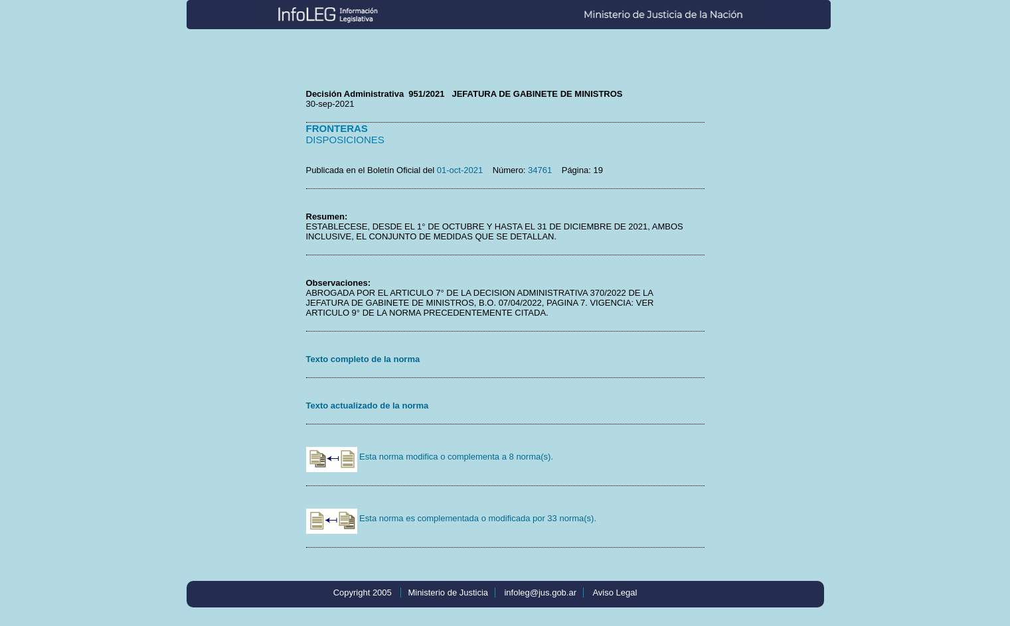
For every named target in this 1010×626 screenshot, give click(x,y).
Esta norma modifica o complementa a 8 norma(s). (430, 457)
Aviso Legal (614, 592)
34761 (540, 170)
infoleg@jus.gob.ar (540, 592)
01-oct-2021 (460, 170)
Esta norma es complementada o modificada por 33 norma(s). (451, 518)
